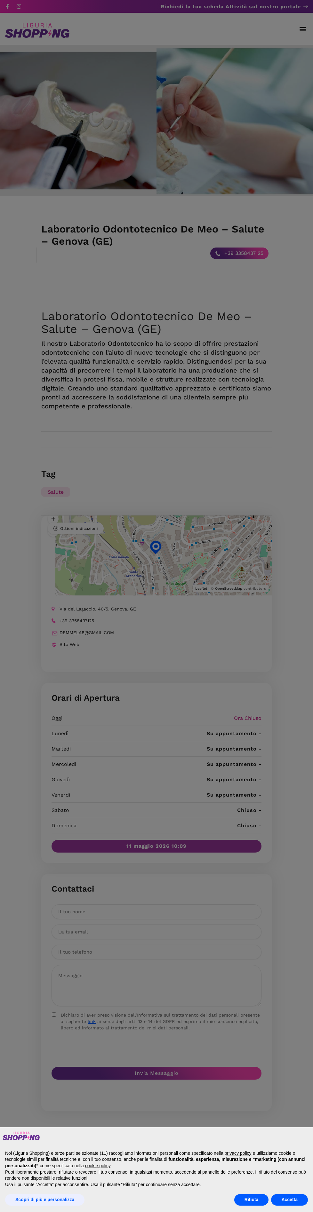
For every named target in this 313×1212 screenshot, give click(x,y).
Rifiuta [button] (252, 1199)
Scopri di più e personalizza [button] (44, 1199)
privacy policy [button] (238, 1153)
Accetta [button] (289, 1199)
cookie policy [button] (97, 1165)
